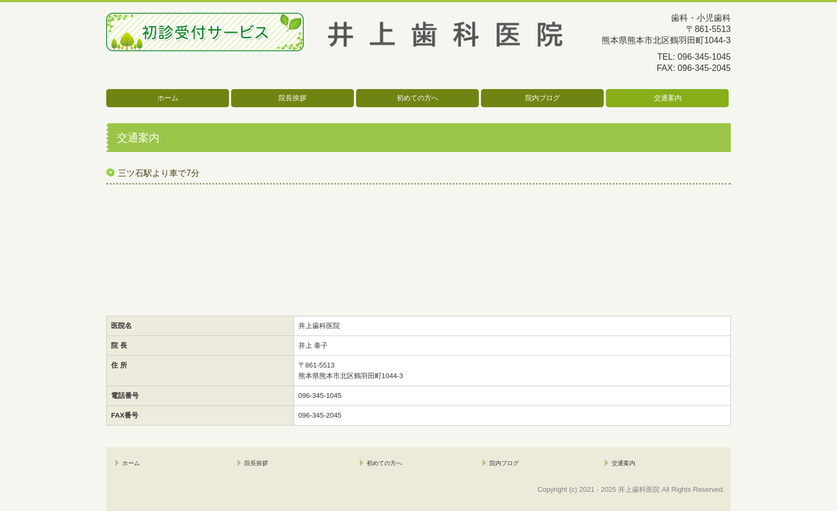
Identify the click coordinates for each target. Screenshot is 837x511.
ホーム (167, 98)
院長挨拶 (292, 98)
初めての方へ (417, 98)
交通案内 (668, 98)
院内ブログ (542, 98)
